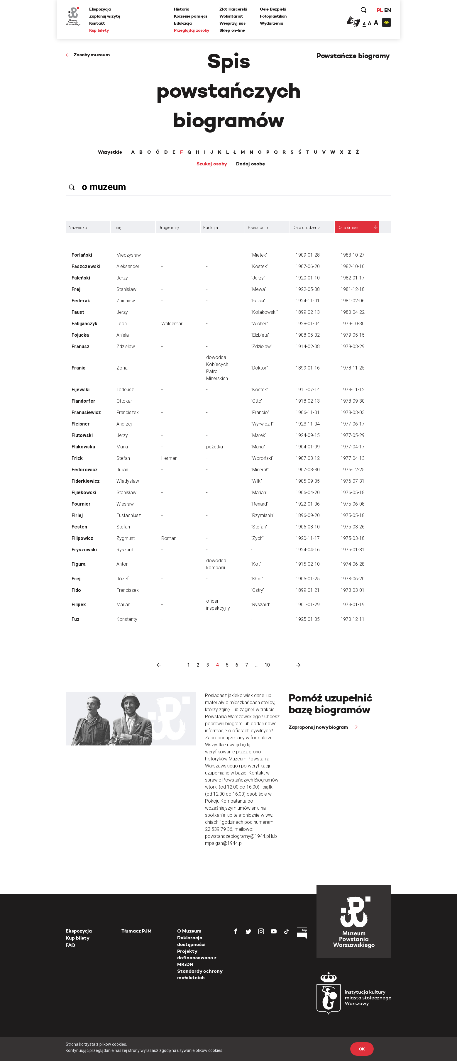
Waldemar (171, 323)
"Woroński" (262, 458)
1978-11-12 (353, 389)
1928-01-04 (308, 323)
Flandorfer (83, 401)
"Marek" (259, 435)
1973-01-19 (353, 604)
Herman (169, 458)
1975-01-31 (353, 549)
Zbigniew (125, 301)
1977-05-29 (353, 435)
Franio (79, 368)
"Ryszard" (260, 604)
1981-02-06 (353, 301)
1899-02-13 (308, 312)
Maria (122, 447)
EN (387, 10)
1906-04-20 (308, 492)
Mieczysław (128, 255)
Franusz (80, 346)
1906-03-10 (308, 527)
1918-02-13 (308, 401)
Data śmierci (349, 227)
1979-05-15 (353, 335)
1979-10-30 (353, 323)
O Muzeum (189, 931)
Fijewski (80, 389)
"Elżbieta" (260, 335)
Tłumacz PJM (136, 931)
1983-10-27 (353, 255)
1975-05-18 (353, 515)
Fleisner (81, 424)
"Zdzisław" (261, 346)
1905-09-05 (308, 481)
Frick (77, 458)
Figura (79, 564)
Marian (123, 604)
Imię (117, 227)
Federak (81, 301)
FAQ (70, 945)
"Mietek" (259, 255)
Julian (122, 469)
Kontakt (97, 23)
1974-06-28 (353, 564)
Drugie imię (168, 227)
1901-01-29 (308, 604)
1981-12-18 (353, 289)
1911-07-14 (308, 389)
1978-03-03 (353, 412)
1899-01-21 (308, 590)
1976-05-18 (353, 492)
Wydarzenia (271, 23)
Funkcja (210, 227)
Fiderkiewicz (86, 481)
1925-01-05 (308, 619)
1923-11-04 (308, 424)
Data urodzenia (307, 227)
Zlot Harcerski (233, 9)
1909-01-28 (308, 255)
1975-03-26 (353, 527)
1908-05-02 (308, 335)
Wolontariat (231, 16)
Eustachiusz (128, 515)
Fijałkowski (84, 492)
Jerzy (122, 278)
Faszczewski (86, 266)
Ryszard (124, 549)
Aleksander (127, 266)
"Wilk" (256, 481)
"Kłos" (257, 579)
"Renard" (259, 504)
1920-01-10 (308, 278)
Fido (76, 590)
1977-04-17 (353, 447)
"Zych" (257, 538)
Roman (168, 538)
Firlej (77, 515)
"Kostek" (259, 266)
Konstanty (126, 619)
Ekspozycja (100, 9)
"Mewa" (258, 289)
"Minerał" (260, 469)
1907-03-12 (308, 458)
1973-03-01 (353, 590)
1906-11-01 (308, 412)
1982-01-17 (353, 278)
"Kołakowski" (264, 312)
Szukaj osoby (212, 164)
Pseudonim (258, 227)
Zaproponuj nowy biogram (319, 727)
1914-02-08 (308, 346)
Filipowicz (82, 538)
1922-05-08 (308, 289)
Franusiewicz (86, 412)
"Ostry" (258, 590)
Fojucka (80, 335)
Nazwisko (78, 227)
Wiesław (125, 504)
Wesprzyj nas (232, 23)
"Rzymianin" (262, 515)
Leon (121, 323)
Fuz (75, 619)
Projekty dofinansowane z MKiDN (196, 957)
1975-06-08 (353, 504)
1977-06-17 (353, 424)
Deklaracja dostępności (191, 941)
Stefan (123, 458)
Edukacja (183, 23)
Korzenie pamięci (190, 16)
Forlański (82, 255)
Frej (76, 289)
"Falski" (258, 301)
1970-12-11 (353, 619)
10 (267, 665)
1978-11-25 (353, 368)
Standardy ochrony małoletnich (199, 974)
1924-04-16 (308, 549)
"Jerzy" (258, 278)
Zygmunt (125, 538)
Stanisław (126, 289)
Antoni (122, 564)
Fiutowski (82, 435)
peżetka (214, 447)
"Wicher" (259, 323)
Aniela (122, 335)
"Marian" (259, 492)
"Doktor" (259, 368)
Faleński (81, 278)
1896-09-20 (308, 515)
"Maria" (258, 447)
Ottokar (124, 401)
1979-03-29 (353, 346)
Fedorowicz (85, 469)
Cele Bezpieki (273, 9)
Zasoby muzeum (92, 55)
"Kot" (256, 564)
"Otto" (257, 401)
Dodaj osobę (250, 164)
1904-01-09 (308, 447)
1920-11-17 (308, 538)
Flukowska (83, 447)
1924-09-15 (308, 435)
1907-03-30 (308, 469)
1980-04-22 (353, 312)
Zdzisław (125, 346)
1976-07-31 (353, 481)
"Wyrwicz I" (262, 424)
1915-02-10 (308, 564)
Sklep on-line (232, 30)
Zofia (122, 368)
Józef (122, 579)
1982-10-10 (353, 266)
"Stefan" (259, 527)
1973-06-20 (353, 579)
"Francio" (260, 412)
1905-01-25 (308, 579)
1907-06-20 (308, 266)
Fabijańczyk (84, 323)
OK (362, 1049)
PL (379, 10)
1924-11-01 (308, 301)
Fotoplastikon (273, 16)
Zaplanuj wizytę (104, 16)
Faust (78, 312)
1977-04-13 (353, 458)
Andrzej (124, 424)
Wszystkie (110, 152)
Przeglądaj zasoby (191, 30)
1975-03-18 (353, 538)
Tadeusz (125, 389)
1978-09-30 (353, 401)
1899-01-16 (308, 368)
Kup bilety (99, 30)
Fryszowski (84, 549)
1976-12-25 (353, 469)
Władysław (127, 481)
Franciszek (127, 412)
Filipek (79, 604)
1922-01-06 (308, 504)
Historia (181, 9)
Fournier (81, 504)
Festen (79, 527)
